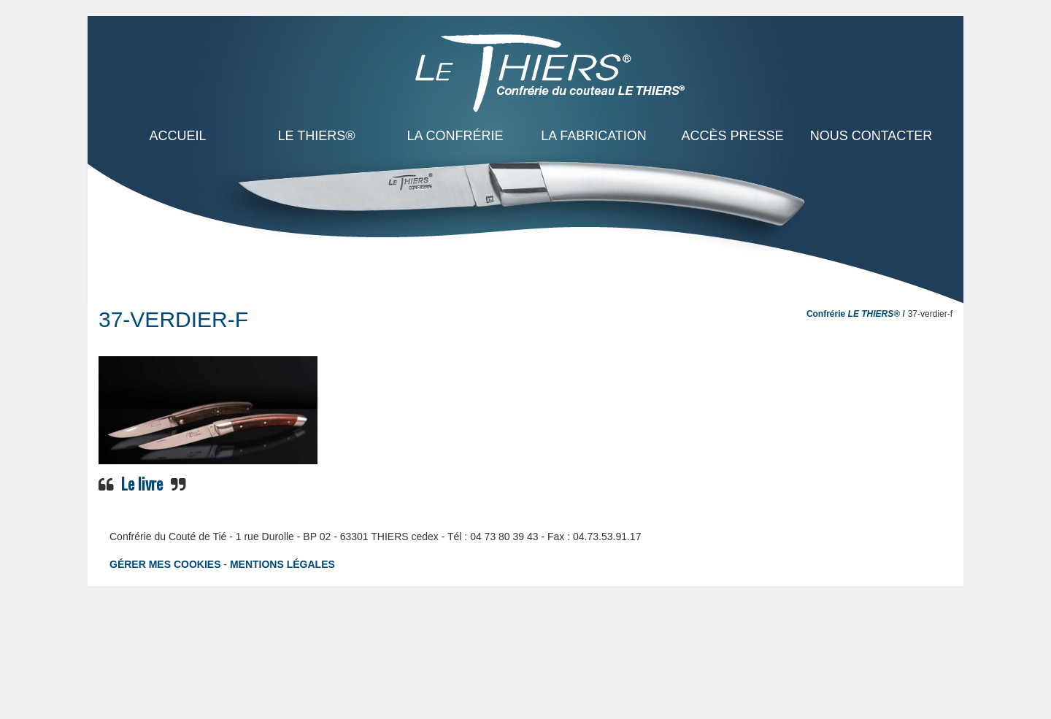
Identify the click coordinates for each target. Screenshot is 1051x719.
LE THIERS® (316, 135)
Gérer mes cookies (164, 564)
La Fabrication (594, 135)
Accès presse (732, 135)
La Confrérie (455, 135)
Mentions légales (282, 564)
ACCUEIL (177, 135)
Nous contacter (871, 135)
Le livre (142, 483)
